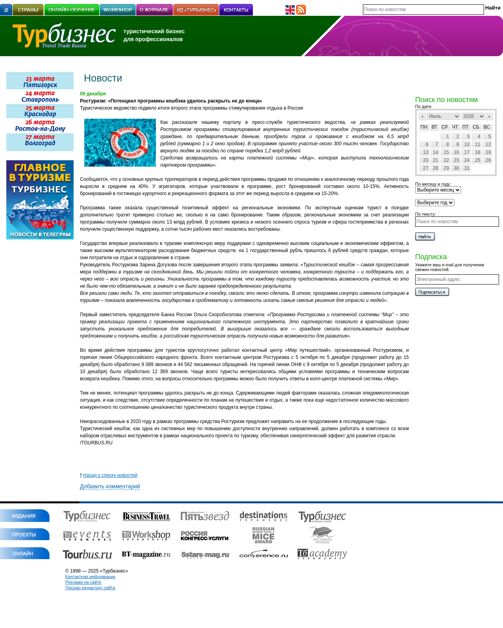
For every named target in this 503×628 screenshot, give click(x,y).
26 (488, 160)
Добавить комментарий (110, 486)
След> (489, 116)
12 (488, 144)
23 (456, 160)
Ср (444, 127)
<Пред (422, 116)
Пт (465, 127)
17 (466, 152)
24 (466, 160)
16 (456, 152)
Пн (424, 127)
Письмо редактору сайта (90, 587)
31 (466, 168)
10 (466, 144)
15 (446, 152)
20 (425, 160)
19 (488, 152)
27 (425, 168)
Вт (434, 127)
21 (435, 160)
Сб (476, 127)
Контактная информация (90, 576)
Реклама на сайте (83, 582)
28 (435, 168)
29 (446, 168)
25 (477, 160)
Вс (487, 127)
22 (446, 160)
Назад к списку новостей (108, 475)
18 (477, 152)
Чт (455, 127)
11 (477, 144)
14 (435, 152)
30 (456, 168)
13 (425, 152)
